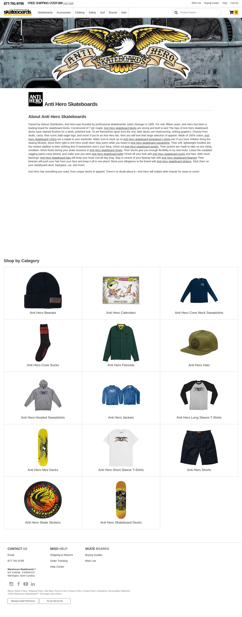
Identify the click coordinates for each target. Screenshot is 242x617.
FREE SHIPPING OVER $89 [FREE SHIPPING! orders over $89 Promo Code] (50, 3)
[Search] (197, 12)
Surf (102, 12)
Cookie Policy (89, 591)
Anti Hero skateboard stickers (174, 161)
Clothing (80, 12)
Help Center (57, 566)
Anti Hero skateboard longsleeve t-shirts (146, 139)
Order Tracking (59, 560)
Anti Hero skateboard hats (55, 157)
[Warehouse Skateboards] (20, 12)
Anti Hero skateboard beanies (179, 157)
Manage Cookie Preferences (23, 601)
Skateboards (45, 12)
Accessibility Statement (119, 591)
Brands (113, 12)
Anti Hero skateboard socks (169, 153)
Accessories (64, 12)
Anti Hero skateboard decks (120, 128)
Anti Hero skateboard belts (107, 153)
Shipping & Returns (61, 554)
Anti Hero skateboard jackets (142, 146)
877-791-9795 (14, 3)
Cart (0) (234, 3)
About (10, 591)
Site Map (49, 591)
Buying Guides (211, 3)
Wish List (196, 3)
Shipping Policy (36, 591)
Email (11, 554)
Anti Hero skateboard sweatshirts (150, 142)
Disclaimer (102, 591)
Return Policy (21, 591)
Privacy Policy (74, 591)
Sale (124, 12)
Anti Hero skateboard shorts (106, 150)
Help (225, 3)
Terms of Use (61, 591)
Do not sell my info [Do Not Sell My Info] (55, 601)
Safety (92, 12)
